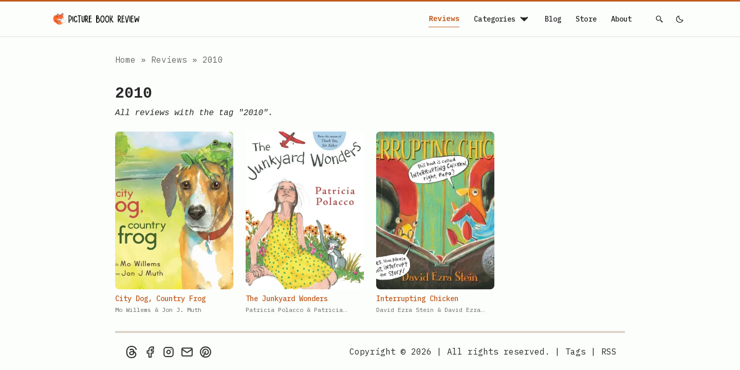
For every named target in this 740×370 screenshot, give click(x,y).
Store (586, 19)
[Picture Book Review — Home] (96, 19)
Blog (553, 19)
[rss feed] (609, 351)
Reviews (444, 19)
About (621, 19)
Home (125, 59)
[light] (679, 19)
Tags (575, 351)
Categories (502, 19)
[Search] (660, 19)
